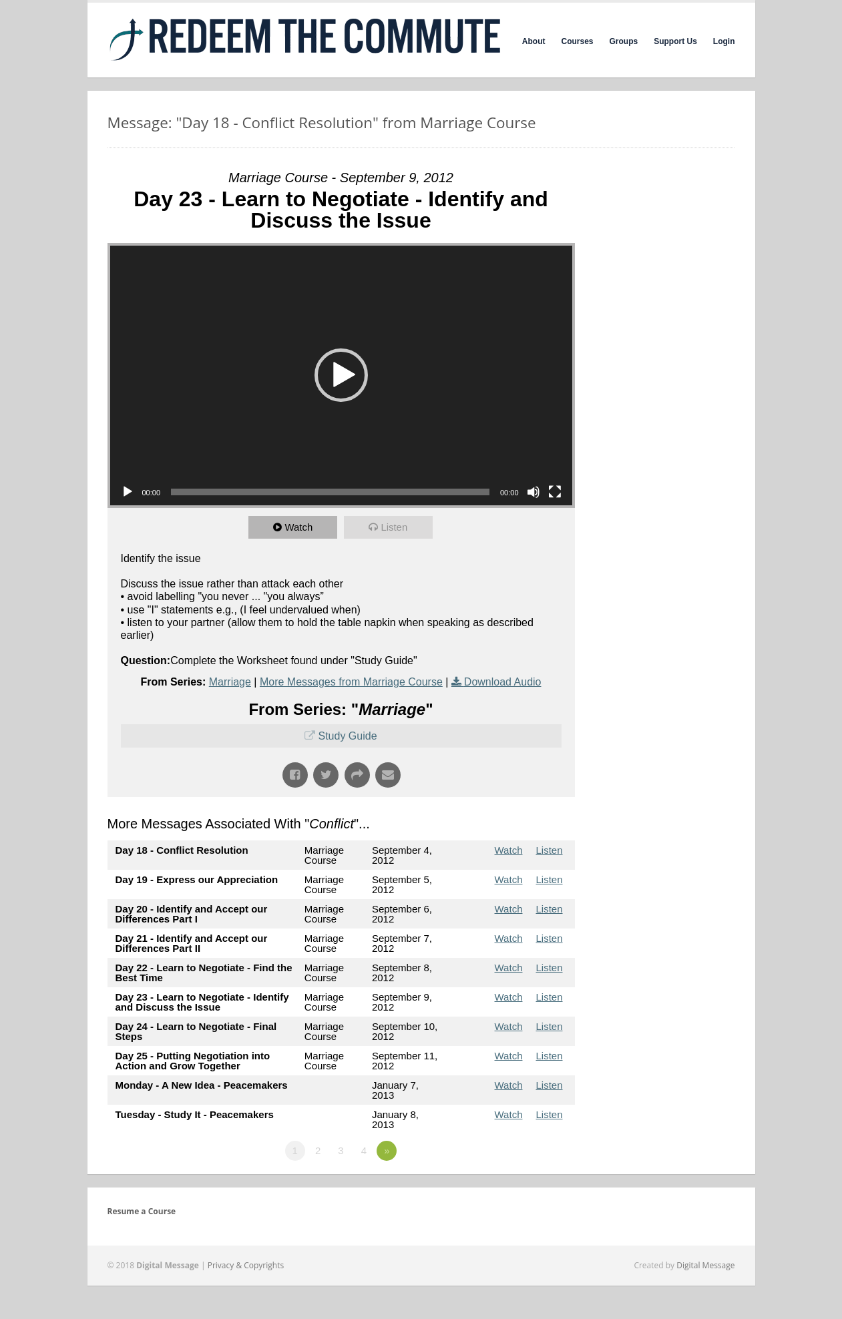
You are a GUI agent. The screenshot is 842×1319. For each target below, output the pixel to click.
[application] (341, 375)
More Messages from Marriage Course (351, 682)
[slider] (330, 492)
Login (724, 41)
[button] (341, 375)
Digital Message (705, 1265)
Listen (394, 527)
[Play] (127, 492)
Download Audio (503, 682)
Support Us (675, 41)
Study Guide (347, 736)
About (534, 41)
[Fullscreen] (555, 492)
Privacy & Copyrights (246, 1265)
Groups (624, 41)
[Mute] (533, 492)
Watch (299, 527)
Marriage (230, 682)
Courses (577, 41)
